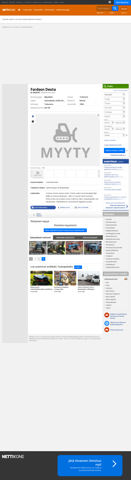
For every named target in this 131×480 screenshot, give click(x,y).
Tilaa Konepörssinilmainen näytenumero (114, 205)
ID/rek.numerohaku (121, 90)
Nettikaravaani (47, 2)
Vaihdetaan (110, 264)
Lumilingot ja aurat (113, 233)
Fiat (107, 282)
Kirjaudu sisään (8, 19)
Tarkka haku (27, 10)
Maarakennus (111, 236)
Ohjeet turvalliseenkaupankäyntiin (118, 323)
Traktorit (109, 256)
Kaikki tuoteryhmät (114, 13)
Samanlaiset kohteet (40, 237)
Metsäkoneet (111, 242)
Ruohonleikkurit (112, 250)
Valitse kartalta (110, 140)
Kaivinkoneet (111, 222)
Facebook (110, 2)
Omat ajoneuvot (116, 330)
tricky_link (41, 282)
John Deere (110, 291)
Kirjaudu (124, 9)
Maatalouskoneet (113, 239)
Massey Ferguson (113, 294)
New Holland (111, 299)
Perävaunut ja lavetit (114, 247)
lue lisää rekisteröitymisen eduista (28, 19)
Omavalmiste (111, 302)
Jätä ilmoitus (122, 2)
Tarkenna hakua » (118, 155)
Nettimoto (19, 2)
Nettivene (28, 2)
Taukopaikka (38, 10)
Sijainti (123, 13)
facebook (33, 116)
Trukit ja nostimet (112, 259)
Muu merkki (110, 296)
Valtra (108, 308)
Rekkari (56, 2)
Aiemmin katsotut (65, 237)
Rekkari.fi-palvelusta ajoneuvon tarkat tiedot (118, 316)
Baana (62, 2)
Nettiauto (5, 2)
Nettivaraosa (37, 2)
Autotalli (12, 2)
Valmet (108, 305)
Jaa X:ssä (33, 121)
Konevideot (110, 228)
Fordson (109, 288)
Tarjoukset (110, 253)
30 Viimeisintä (50, 10)
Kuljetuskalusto (112, 230)
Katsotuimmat (90, 237)
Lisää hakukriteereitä (112, 145)
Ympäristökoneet (112, 267)
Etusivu (19, 10)
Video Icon (65, 278)
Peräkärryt (110, 245)
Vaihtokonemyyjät (62, 10)
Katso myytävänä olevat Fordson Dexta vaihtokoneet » (65, 230)
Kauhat (109, 219)
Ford (107, 285)
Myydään (100, 13)
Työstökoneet (111, 261)
